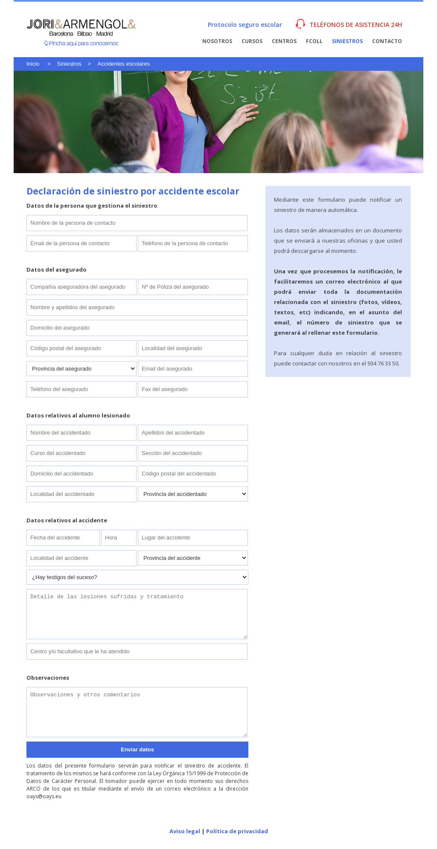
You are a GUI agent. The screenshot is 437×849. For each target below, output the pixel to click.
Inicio (32, 64)
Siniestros (347, 41)
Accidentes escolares (123, 64)
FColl (314, 41)
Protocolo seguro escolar (245, 24)
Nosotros (217, 41)
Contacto (387, 41)
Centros (284, 41)
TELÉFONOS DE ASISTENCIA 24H (355, 24)
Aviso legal (184, 831)
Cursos (252, 41)
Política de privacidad (237, 831)
